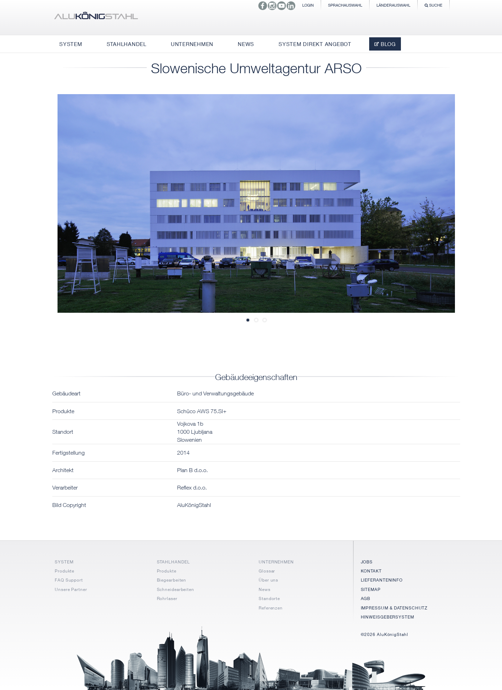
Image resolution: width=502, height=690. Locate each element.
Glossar (267, 571)
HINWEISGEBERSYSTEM (387, 617)
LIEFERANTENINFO (382, 580)
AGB (366, 598)
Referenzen (271, 608)
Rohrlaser (167, 598)
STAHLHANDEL (173, 561)
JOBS (367, 561)
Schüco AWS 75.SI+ (202, 411)
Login (308, 5)
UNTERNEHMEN (276, 561)
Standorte (269, 598)
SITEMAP (371, 589)
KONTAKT (371, 571)
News (265, 589)
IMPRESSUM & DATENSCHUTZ (394, 608)
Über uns (268, 580)
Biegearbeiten (172, 580)
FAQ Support (69, 580)
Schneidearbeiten (175, 589)
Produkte (64, 571)
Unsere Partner (71, 589)
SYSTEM (64, 561)
